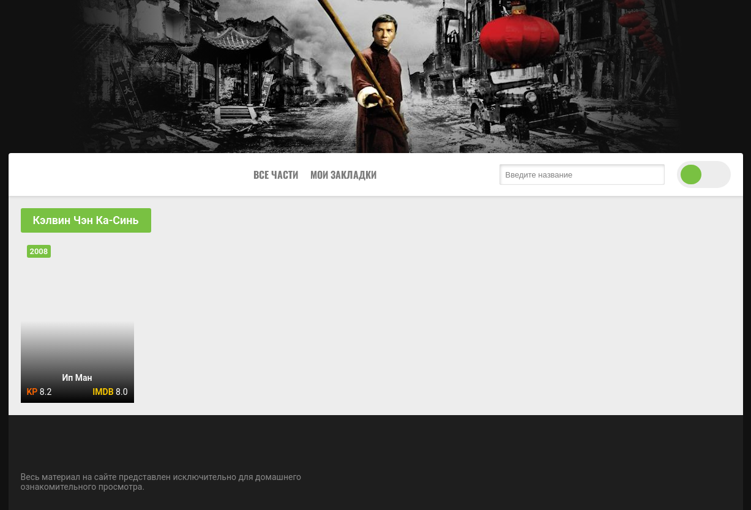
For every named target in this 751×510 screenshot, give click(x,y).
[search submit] (652, 174)
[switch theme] (704, 174)
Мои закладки (343, 174)
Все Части (275, 174)
